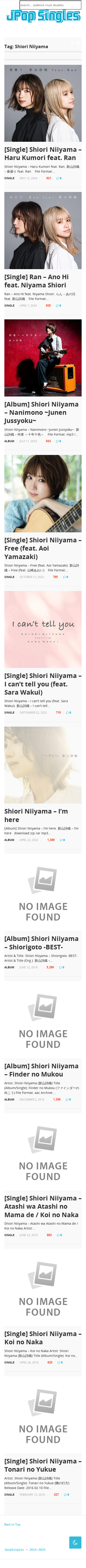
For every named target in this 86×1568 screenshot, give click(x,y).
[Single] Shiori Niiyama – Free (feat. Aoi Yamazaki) (43, 548)
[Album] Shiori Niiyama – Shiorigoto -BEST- (41, 942)
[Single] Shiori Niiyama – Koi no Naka (43, 1337)
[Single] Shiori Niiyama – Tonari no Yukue (43, 1465)
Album (9, 441)
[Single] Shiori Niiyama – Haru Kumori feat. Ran (43, 153)
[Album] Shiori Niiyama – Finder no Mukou (41, 1070)
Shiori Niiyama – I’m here (36, 815)
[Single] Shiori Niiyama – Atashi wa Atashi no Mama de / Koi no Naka (43, 1206)
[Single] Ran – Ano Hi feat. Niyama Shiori (36, 281)
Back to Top (12, 1524)
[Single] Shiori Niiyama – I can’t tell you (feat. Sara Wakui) (43, 683)
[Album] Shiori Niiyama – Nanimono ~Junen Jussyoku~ (41, 412)
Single (9, 178)
